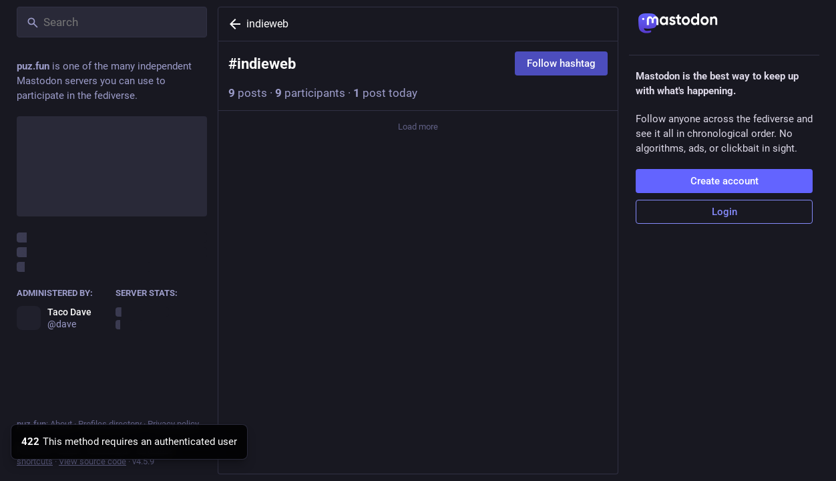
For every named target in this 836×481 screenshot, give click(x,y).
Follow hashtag (561, 63)
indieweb (267, 23)
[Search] (112, 22)
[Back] (232, 24)
